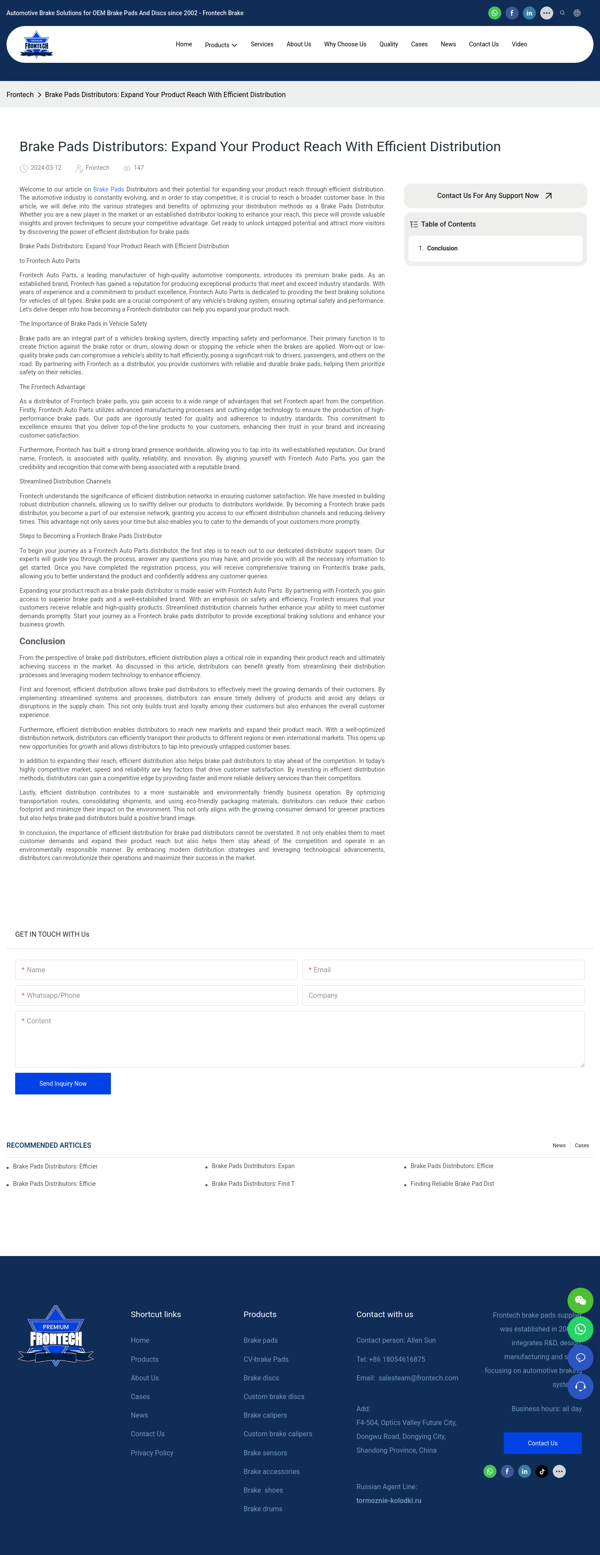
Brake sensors (265, 1453)
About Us (145, 1378)
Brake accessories (271, 1471)
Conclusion (442, 248)
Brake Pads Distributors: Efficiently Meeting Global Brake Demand (55, 1166)
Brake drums (262, 1509)
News (559, 1146)
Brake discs (261, 1378)
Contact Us (148, 1434)
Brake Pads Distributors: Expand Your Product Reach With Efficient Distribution (165, 95)
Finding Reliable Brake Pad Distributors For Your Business (452, 1183)
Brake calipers (265, 1415)
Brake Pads (108, 189)
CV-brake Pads (266, 1359)
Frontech (20, 95)
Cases (582, 1146)
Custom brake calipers (277, 1434)
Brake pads (260, 1340)
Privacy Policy (152, 1453)
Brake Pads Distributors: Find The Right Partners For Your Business (253, 1183)
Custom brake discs (274, 1397)
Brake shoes (263, 1490)
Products (145, 1359)
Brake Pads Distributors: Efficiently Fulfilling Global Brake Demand (452, 1165)
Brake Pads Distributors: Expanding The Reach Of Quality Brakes (253, 1165)
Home (140, 1340)
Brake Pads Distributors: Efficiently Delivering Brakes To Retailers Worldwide (54, 1183)
